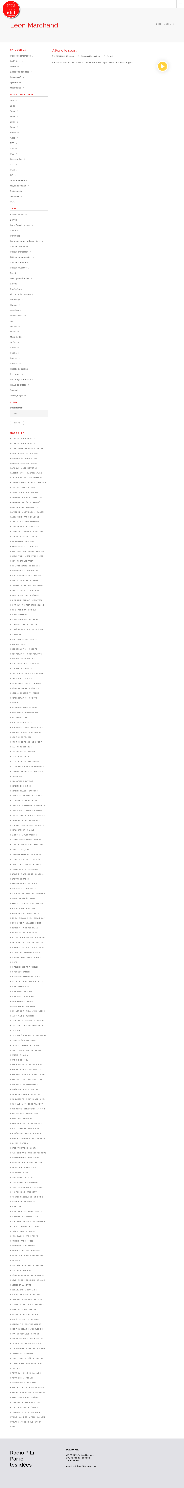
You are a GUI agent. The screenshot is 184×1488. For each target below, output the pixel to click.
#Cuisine (29, 678)
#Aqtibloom (28, 512)
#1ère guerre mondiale (22, 444)
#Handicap (39, 918)
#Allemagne (35, 478)
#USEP (13, 1398)
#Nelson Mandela (19, 1124)
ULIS (12, 201)
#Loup (13, 1050)
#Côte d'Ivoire (32, 664)
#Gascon (39, 874)
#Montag (35, 1094)
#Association (31, 522)
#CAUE (13, 595)
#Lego (13, 1040)
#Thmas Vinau (17, 1363)
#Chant (27, 600)
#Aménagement (18, 483)
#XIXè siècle (26, 1422)
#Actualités (17, 458)
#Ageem (14, 473)
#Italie (13, 982)
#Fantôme (15, 835)
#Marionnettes (18, 1065)
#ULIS (24, 1388)
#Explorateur (17, 830)
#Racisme (15, 1251)
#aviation (38, 532)
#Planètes (16, 1207)
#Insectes (26, 957)
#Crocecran (16, 674)
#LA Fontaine (17, 1016)
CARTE (17, 423)
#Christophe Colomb (33, 605)
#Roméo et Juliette (20, 1285)
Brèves (13, 220)
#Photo (38, 1187)
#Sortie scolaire (19, 1329)
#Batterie (15, 551)
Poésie (13, 353)
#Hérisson (15, 928)
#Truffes (32, 1383)
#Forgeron (25, 864)
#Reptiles (15, 1270)
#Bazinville (31, 556)
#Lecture (15, 1031)
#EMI (34, 801)
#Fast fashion (29, 835)
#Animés (37, 502)
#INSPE (13, 962)
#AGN (22, 473)
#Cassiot (34, 590)
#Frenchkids (31, 869)
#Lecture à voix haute (22, 1036)
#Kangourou (17, 1011)
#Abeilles (23, 453)
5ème (13, 122)
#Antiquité (32, 507)
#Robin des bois (26, 1280)
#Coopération (17, 654)
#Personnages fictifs (22, 1177)
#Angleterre (28, 488)
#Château (37, 600)
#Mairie (14, 1055)
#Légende (41, 1036)
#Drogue (15, 732)
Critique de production (20, 257)
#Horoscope (26, 938)
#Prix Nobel (27, 1241)
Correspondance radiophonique (25, 241)
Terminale (14, 196)
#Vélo (34, 1398)
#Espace (41, 815)
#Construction (18, 649)
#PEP (25, 1172)
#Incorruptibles (35, 947)
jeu (11, 321)
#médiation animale (30, 1070)
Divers (13, 66)
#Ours (33, 1148)
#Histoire (32, 933)
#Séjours (28, 1305)
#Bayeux (40, 551)
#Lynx (38, 1050)
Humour (14, 305)
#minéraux (15, 1089)
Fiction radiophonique (20, 294)
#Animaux (36, 493)
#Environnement (35, 810)
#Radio (25, 1251)
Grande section (17, 180)
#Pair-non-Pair (18, 1153)
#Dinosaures (31, 713)
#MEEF (35, 1075)
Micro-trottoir (16, 337)
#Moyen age (32, 1099)
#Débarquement (18, 688)
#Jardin (32, 982)
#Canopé (14, 585)
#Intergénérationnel (21, 977)
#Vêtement (34, 1407)
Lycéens (14, 82)
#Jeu (40, 982)
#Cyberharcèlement (21, 683)
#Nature (27, 1119)
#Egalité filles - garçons (24, 791)
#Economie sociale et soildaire (27, 766)
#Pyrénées (15, 1246)
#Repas (39, 1265)
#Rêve (13, 1280)
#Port (24, 1226)
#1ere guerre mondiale (22, 439)
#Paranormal (35, 1158)
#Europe (39, 825)
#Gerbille (30, 889)
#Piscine (38, 1197)
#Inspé (37, 957)
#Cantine (26, 585)
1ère (12, 100)
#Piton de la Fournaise (22, 1202)
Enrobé (13, 283)
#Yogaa (14, 1427)
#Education (16, 776)
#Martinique (35, 1065)
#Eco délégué (24, 747)
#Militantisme (30, 1084)
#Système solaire (35, 1349)
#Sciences (15, 1305)
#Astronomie (17, 527)
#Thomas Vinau (34, 1363)
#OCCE (28, 1133)
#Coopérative (34, 654)
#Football (25, 859)
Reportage (15, 374)
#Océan (37, 1133)
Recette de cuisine (19, 369)
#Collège (32, 625)
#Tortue (15, 1368)
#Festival (39, 845)
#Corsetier (16, 664)
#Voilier (23, 1417)
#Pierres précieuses (21, 1197)
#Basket (34, 546)
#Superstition (33, 1344)
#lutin (29, 1050)
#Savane (38, 1300)
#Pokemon (15, 1221)
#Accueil (35, 453)
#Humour (40, 938)
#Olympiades (38, 1138)
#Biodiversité (17, 571)
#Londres (35, 1045)
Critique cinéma (17, 246)
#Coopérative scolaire (22, 659)
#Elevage (37, 796)
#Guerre (30, 908)
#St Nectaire (36, 1339)
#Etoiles (15, 825)
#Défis (35, 693)
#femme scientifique (21, 840)
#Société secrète (19, 1319)
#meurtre (15, 1084)
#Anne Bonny (17, 507)
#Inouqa (14, 957)
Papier (13, 347)
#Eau (12, 747)
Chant (13, 230)
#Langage (27, 1021)
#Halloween (25, 918)
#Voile (13, 1417)
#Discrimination (18, 718)
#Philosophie (25, 1187)
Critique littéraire (18, 262)
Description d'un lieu (19, 278)
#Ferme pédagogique (21, 845)
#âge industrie (29, 468)
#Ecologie (33, 762)
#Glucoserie (38, 894)
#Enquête (39, 806)
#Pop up (14, 1226)
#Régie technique (33, 1256)
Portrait (110, 56)
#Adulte (24, 463)
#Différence (16, 713)
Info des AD (15, 77)
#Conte (33, 649)
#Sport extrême (19, 1339)
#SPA (12, 1334)
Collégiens (15, 61)
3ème (13, 111)
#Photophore (17, 1192)
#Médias (14, 1070)
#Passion (15, 1163)
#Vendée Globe (33, 1402)
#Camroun (22, 581)
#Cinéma (22, 610)
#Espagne (15, 820)
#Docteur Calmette (21, 722)
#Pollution (39, 1221)
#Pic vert (32, 1192)
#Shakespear (29, 1309)
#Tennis (28, 1353)
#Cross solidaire (34, 674)
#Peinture (15, 1172)
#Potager (34, 1226)
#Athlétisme (33, 527)
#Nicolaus (36, 1124)
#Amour (42, 483)
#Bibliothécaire (18, 566)
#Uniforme (25, 1393)
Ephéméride (16, 289)
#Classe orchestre (20, 620)
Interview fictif (16, 315)
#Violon (35, 1412)
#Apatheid (15, 512)
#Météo (26, 1080)
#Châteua (15, 605)
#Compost (15, 634)
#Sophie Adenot (33, 1324)
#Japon (23, 982)
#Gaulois (32, 884)
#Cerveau (23, 595)
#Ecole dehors (18, 762)
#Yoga (38, 1422)
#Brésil (38, 576)
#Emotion (15, 806)
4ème (13, 116)
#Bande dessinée (19, 546)
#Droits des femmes (20, 737)
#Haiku (13, 918)
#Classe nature (18, 615)
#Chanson (15, 600)
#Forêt (36, 859)
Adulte (13, 132)
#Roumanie (31, 1290)
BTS (12, 143)
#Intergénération (20, 972)
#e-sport (37, 742)
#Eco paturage (18, 752)
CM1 (12, 164)
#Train (29, 1378)
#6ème (40, 448)
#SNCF (35, 1314)
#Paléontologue (37, 1153)
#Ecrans (14, 771)
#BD (41, 556)
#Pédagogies (31, 1168)
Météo (13, 331)
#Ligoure (15, 1045)
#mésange (15, 1080)
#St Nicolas (16, 1344)
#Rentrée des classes (22, 1265)
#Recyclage (16, 1256)
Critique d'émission (19, 251)
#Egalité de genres (20, 786)
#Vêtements (16, 1412)
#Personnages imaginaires (24, 1182)
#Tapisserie (16, 1353)
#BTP (13, 581)
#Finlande (35, 855)
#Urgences (39, 1393)
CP (11, 175)
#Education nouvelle (21, 781)
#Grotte (15, 903)
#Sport (35, 1334)
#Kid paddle (38, 1011)
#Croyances (16, 678)
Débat (13, 273)
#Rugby (14, 1295)
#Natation (15, 1119)
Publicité (14, 363)
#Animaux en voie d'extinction (26, 497)
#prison (14, 1241)
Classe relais (16, 159)
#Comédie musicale (20, 629)
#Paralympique (18, 1158)
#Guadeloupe (17, 908)
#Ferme (37, 840)
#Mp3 (42, 1099)
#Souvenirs (36, 1329)
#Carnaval (38, 585)
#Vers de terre (18, 1407)
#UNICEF (14, 1393)
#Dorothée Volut (19, 727)
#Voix (32, 1417)
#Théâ (28, 1358)
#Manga (24, 1055)
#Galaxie (14, 874)
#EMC (27, 801)
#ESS (24, 820)
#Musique (15, 1104)
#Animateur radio (19, 493)
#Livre (25, 1045)
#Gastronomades (19, 879)
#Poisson (15, 1217)
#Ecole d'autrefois (20, 757)
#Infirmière (16, 952)
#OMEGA (14, 1143)
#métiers (37, 1080)
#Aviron (14, 537)
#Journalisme (17, 1001)
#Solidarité (16, 1324)
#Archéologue (31, 517)
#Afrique (15, 468)
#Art (12, 522)
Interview (14, 310)
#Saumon (27, 1300)
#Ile (12, 943)
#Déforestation (18, 698)
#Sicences (15, 1314)
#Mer (43, 1075)
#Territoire (16, 1358)
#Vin (27, 1412)
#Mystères (30, 1109)
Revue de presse (18, 385)
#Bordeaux (32, 571)
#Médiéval (15, 1075)
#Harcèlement (33, 923)
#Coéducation (17, 625)
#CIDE (13, 610)
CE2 (12, 154)
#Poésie (39, 1212)
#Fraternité (16, 869)
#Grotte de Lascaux (32, 903)
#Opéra (24, 1143)
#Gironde (15, 894)
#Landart (15, 1021)
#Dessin (14, 703)
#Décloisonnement (20, 693)
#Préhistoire (17, 1231)
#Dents (33, 698)
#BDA (12, 561)
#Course (14, 669)
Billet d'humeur (17, 214)
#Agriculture (34, 473)
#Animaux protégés (20, 502)
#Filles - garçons (19, 850)
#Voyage (14, 1422)
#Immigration (17, 947)
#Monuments (17, 1099)
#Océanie (15, 1138)
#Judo (30, 1001)
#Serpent (15, 1309)
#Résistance (37, 1275)
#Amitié (32, 483)
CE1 (12, 148)
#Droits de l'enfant (32, 732)
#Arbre (41, 512)
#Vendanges (16, 1402)
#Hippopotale (30, 928)
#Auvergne (16, 532)
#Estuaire (34, 820)
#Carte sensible (19, 590)
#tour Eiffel (17, 1378)
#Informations (32, 952)
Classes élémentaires (90, 56)
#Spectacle (23, 1334)
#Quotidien (29, 1246)
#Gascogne (27, 874)
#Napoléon (32, 1114)
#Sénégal (40, 1305)
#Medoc (26, 1075)
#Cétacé (34, 595)
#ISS (37, 977)
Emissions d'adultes (19, 72)
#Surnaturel (17, 1349)
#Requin (27, 1270)
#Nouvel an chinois (28, 1128)
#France (37, 864)
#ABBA (13, 453)
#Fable (30, 830)
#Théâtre (38, 1358)
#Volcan (41, 1417)
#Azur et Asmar (28, 537)
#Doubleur (37, 727)
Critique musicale (18, 267)
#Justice (30, 1006)
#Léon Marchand (27, 1040)
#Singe (26, 1314)
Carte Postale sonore (20, 225)
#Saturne (15, 1300)
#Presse (30, 1231)
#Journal (29, 996)
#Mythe (41, 1109)
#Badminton (16, 541)
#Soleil (35, 1319)
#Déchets (34, 688)
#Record (35, 1251)
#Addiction (31, 458)
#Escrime (30, 815)
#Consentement (19, 644)
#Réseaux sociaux (19, 1275)
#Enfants (27, 806)
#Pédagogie (16, 1168)
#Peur (13, 1187)
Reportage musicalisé (20, 379)
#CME (35, 620)
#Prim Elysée (17, 1236)
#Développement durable (24, 708)
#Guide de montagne (21, 913)
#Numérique (16, 1133)
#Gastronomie (18, 884)
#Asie (20, 522)
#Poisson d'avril (31, 1217)
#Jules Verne (17, 1006)
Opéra (13, 342)
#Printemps (31, 1236)
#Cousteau (27, 669)
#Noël (13, 1128)
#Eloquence (16, 801)
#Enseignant (17, 810)
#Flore (14, 859)
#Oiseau (25, 1138)
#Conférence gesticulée (23, 639)
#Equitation (16, 815)
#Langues (39, 1021)
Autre (12, 138)
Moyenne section (18, 185)
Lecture (13, 326)
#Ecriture (26, 771)
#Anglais (15, 488)
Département (16, 407)
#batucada (28, 551)
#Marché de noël (19, 1060)
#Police (27, 1221)
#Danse (37, 683)
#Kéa (28, 1011)
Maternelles (15, 87)
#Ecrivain (39, 771)
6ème (13, 127)
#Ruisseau (25, 1295)
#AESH (34, 463)
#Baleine (29, 541)
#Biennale (34, 566)
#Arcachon (16, 517)
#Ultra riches (36, 1388)
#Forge (14, 864)
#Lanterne (16, 1026)
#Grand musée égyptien (23, 899)
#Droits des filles (20, 742)
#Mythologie (17, 1114)
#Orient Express (19, 1148)
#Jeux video (16, 996)
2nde (12, 106)
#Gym (36, 913)
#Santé (37, 1295)
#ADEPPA (14, 463)
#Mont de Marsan (19, 1094)
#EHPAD (26, 796)
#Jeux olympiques (19, 987)
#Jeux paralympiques (21, 991)
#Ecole (31, 752)
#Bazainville (17, 556)
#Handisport (17, 923)
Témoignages (16, 395)
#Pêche (38, 1163)
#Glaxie (26, 894)
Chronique (15, 236)
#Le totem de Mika (33, 1026)
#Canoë (34, 581)
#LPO (21, 1050)
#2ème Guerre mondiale (22, 448)
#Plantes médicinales (22, 1212)
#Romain (41, 1280)
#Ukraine (15, 1388)
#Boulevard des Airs (21, 576)
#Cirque (32, 610)
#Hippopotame (17, 933)
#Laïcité (30, 1016)
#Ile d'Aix (21, 943)
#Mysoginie (16, 1109)
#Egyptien (15, 796)
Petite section (16, 191)
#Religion (15, 1261)
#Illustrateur (35, 943)
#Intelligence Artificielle (24, 967)
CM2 (12, 169)
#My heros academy (32, 1104)
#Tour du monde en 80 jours (25, 1373)
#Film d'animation (19, 855)
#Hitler (14, 938)
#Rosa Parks (16, 1290)
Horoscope (15, 299)
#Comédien (37, 629)
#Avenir (27, 532)
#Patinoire (27, 1163)
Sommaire (15, 390)
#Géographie (17, 889)
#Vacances (24, 1398)
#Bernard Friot (25, 561)
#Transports (17, 1383)
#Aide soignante (19, 478)
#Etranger (27, 825)
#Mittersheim (30, 1089)
